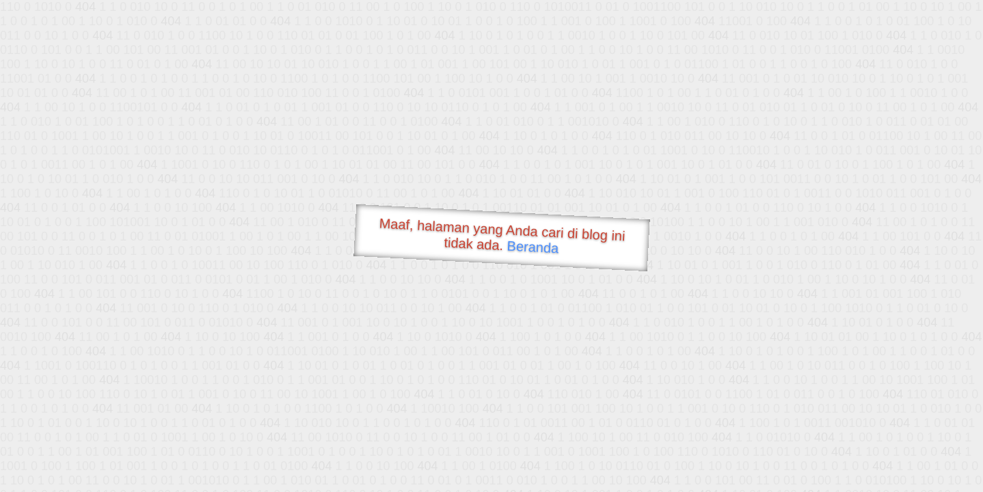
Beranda (533, 247)
